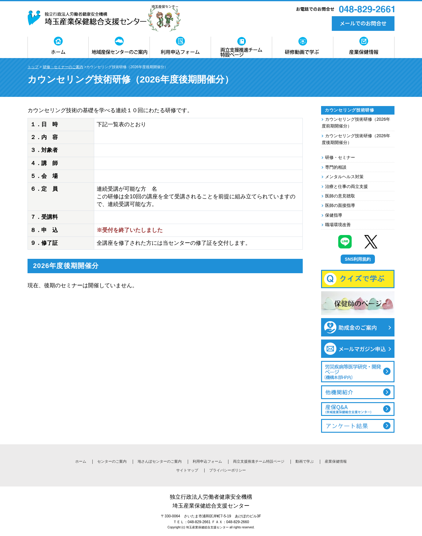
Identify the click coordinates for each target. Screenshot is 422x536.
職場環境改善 (338, 224)
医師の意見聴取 (340, 195)
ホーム (80, 461)
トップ (33, 67)
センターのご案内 (112, 461)
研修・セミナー (340, 157)
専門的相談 (335, 167)
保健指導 (333, 215)
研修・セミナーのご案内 (63, 67)
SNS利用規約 (358, 259)
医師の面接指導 (340, 205)
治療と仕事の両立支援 (346, 186)
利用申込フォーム (207, 461)
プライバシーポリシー (227, 470)
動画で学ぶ (304, 461)
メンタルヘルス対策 (344, 176)
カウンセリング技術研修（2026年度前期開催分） (356, 122)
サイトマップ (187, 470)
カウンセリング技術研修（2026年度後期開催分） (356, 139)
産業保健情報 (336, 461)
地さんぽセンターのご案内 (160, 461)
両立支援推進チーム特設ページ (258, 461)
